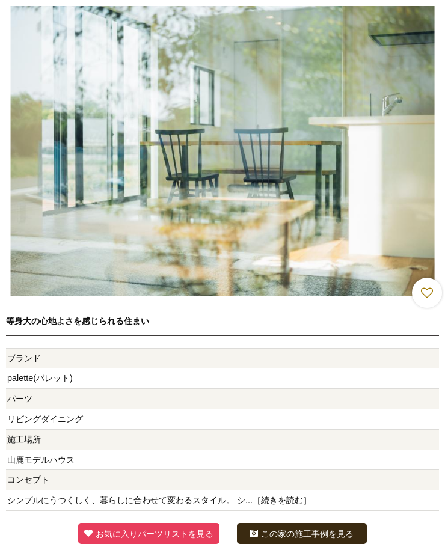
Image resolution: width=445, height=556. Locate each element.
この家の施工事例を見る (302, 533)
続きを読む (282, 500)
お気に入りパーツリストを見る (148, 533)
